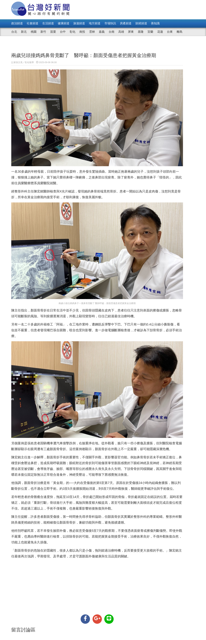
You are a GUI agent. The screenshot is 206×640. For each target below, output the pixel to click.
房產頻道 (125, 23)
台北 (14, 31)
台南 (111, 31)
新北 (24, 31)
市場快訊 (110, 23)
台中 (63, 31)
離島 (180, 31)
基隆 (141, 31)
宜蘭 (150, 31)
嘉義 (102, 31)
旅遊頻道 (79, 23)
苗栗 (53, 31)
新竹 (43, 31)
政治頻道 (17, 23)
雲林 (92, 31)
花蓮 (160, 31)
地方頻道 (94, 23)
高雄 (121, 31)
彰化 (72, 31)
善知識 (155, 23)
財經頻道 (141, 23)
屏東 (131, 31)
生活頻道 (48, 23)
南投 (82, 31)
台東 (170, 31)
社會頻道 (32, 23)
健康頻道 (63, 23)
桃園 (34, 31)
